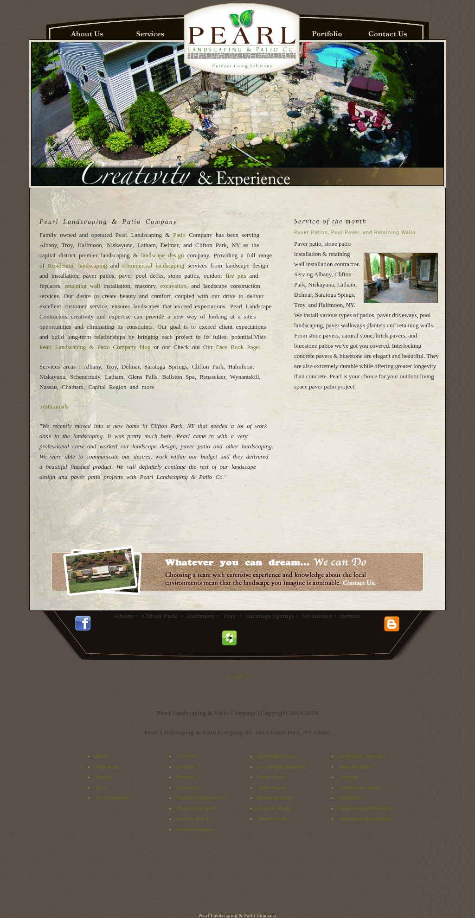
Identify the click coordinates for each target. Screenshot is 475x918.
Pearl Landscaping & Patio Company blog (94, 347)
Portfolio (186, 777)
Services (186, 767)
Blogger (104, 777)
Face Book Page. (238, 347)
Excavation (351, 798)
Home (102, 756)
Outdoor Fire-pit (194, 818)
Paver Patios (271, 777)
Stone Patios (271, 787)
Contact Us (189, 787)
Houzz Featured (112, 798)
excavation (173, 285)
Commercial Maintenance (366, 808)
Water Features (356, 767)
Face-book (107, 767)
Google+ (237, 676)
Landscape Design (277, 756)
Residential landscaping (77, 265)
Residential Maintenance (366, 818)
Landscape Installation (282, 767)
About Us (187, 756)
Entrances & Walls (196, 808)
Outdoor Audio (273, 818)
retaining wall (84, 285)
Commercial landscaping (153, 265)
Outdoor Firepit (274, 808)
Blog (100, 787)
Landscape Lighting (360, 787)
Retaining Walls (274, 798)
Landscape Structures (363, 756)
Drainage (349, 777)
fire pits (235, 275)
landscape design (164, 255)
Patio (179, 234)
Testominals (54, 406)
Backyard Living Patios (201, 798)
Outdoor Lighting (194, 829)
